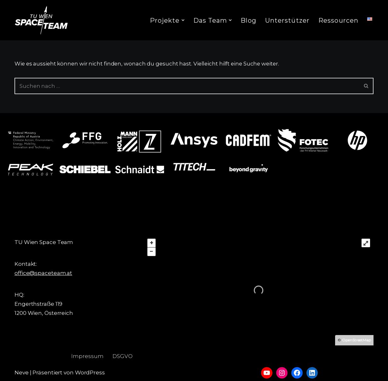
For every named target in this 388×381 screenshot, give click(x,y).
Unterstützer (287, 20)
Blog (248, 20)
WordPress (90, 372)
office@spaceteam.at (43, 273)
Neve (21, 372)
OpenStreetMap (356, 340)
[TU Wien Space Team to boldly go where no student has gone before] (41, 20)
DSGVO (122, 356)
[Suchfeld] (186, 86)
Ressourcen (338, 20)
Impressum (87, 356)
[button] (183, 20)
